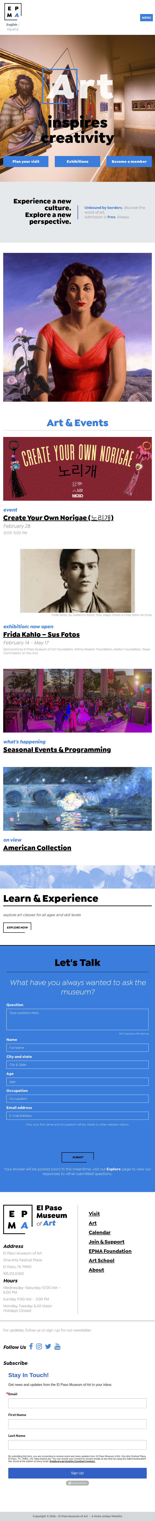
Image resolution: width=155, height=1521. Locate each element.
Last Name (16, 1435)
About (96, 1270)
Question (14, 1004)
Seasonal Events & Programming (57, 749)
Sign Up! (77, 1473)
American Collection (37, 847)
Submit (77, 1157)
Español (12, 29)
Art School (101, 1260)
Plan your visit (26, 161)
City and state (19, 1056)
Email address (19, 1107)
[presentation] (35, 1140)
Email (12, 1394)
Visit (94, 1214)
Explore (114, 1169)
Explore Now (17, 927)
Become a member (129, 161)
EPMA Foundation (110, 1251)
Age (10, 1073)
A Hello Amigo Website (107, 1516)
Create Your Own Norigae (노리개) (58, 517)
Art (93, 1223)
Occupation (17, 1090)
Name (11, 1039)
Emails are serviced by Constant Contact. (72, 1461)
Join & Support (106, 1242)
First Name (17, 1415)
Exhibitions (77, 161)
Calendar (100, 1232)
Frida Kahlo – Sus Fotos (41, 634)
